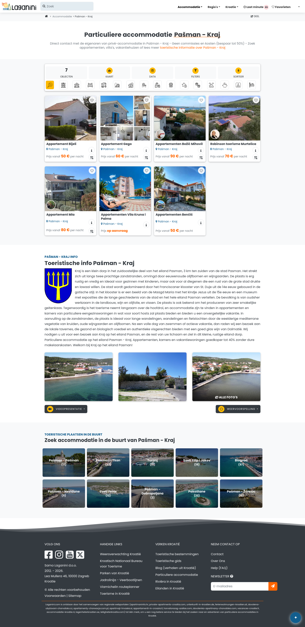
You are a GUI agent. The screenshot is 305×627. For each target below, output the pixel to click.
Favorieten (281, 7)
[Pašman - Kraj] (79, 376)
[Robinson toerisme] (117, 85)
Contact (217, 554)
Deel (255, 16)
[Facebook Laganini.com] (49, 554)
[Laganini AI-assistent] (295, 617)
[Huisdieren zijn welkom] (198, 85)
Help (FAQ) (219, 568)
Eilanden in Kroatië (169, 588)
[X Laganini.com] (80, 554)
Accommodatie (189, 7)
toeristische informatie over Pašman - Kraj (192, 47)
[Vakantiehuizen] (77, 85)
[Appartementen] (63, 85)
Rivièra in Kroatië (168, 581)
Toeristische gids (168, 561)
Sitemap (74, 596)
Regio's (213, 7)
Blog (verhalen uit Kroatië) (175, 568)
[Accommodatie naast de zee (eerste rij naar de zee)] (144, 85)
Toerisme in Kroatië (115, 593)
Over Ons (218, 561)
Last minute (256, 7)
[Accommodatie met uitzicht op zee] (211, 85)
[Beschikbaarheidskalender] (92, 157)
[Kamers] (90, 85)
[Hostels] (251, 85)
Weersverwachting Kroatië (120, 554)
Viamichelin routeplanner (119, 587)
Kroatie (230, 7)
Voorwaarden (55, 596)
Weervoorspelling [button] (237, 409)
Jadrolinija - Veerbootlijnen (121, 580)
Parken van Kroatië (114, 573)
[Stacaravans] (104, 85)
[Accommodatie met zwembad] (157, 85)
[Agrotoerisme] (130, 85)
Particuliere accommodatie (176, 575)
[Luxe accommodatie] (184, 85)
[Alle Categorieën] (50, 85)
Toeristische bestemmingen (177, 554)
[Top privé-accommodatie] (171, 85)
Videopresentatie (65, 409)
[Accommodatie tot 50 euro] (225, 85)
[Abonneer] (272, 586)
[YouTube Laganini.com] (70, 554)
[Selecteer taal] (297, 7)
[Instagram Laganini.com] (59, 554)
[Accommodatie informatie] (92, 150)
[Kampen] (238, 85)
